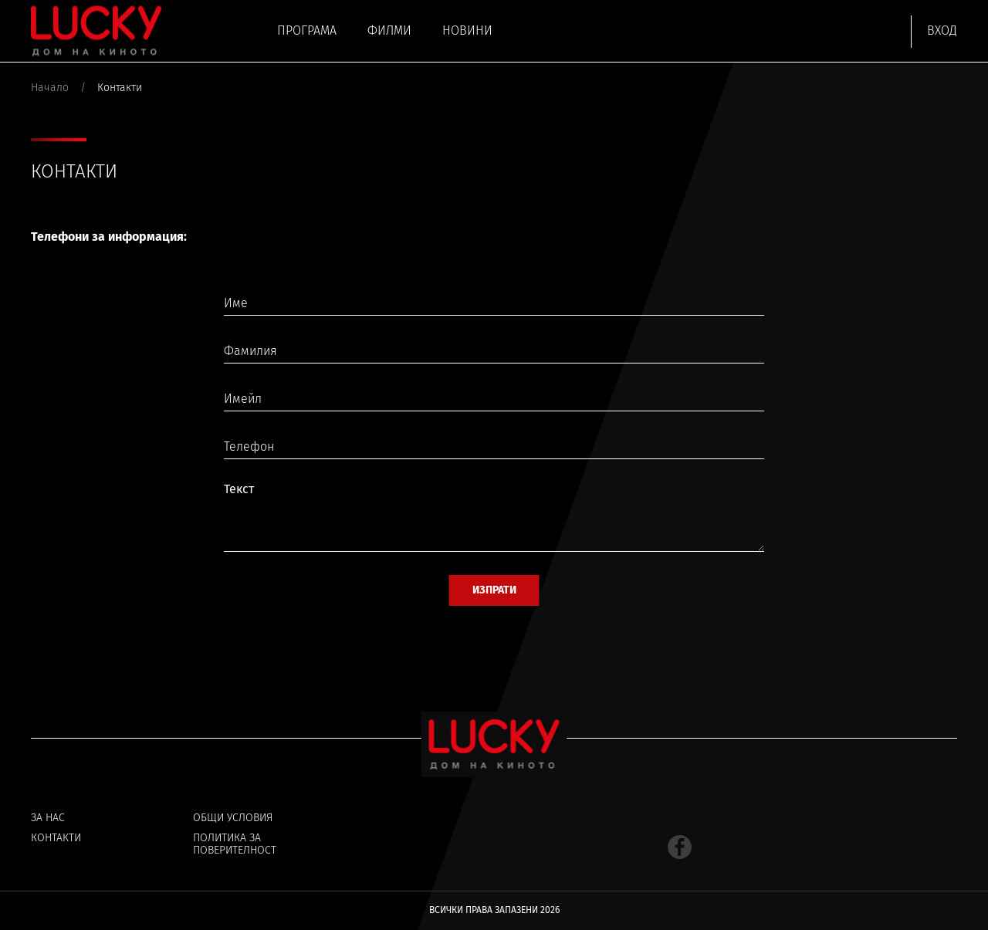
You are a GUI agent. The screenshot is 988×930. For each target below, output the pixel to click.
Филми (389, 30)
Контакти (56, 838)
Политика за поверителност (234, 844)
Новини (467, 30)
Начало (50, 88)
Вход (942, 30)
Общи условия (232, 818)
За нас (48, 818)
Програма (307, 30)
